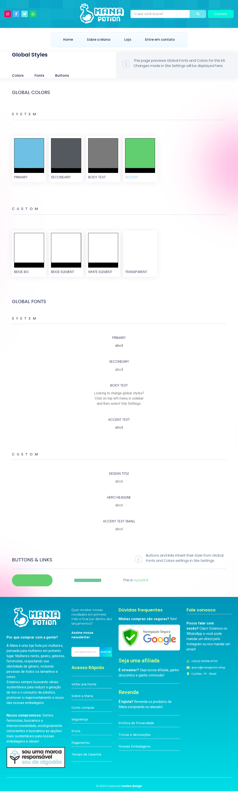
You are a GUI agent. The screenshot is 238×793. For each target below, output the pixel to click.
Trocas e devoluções (135, 736)
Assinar (105, 654)
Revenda (129, 694)
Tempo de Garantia (86, 756)
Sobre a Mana (98, 39)
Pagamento (80, 745)
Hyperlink (141, 582)
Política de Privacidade (136, 725)
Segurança (79, 721)
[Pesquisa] (160, 14)
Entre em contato (160, 39)
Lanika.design (131, 788)
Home (68, 39)
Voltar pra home (83, 686)
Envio (75, 733)
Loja (127, 39)
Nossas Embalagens (134, 748)
